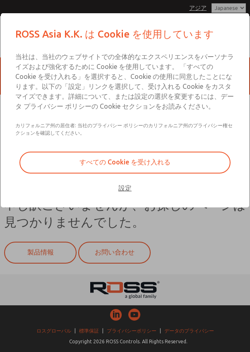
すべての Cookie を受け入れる (125, 162)
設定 (125, 188)
